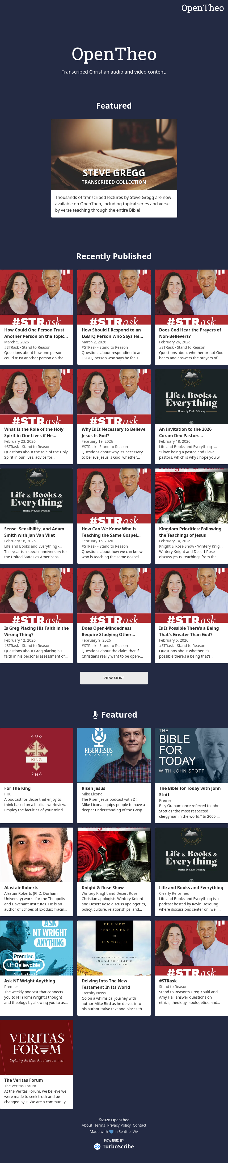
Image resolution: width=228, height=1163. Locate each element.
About (87, 1125)
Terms (99, 1125)
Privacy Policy (119, 1125)
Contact (139, 1125)
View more (114, 677)
